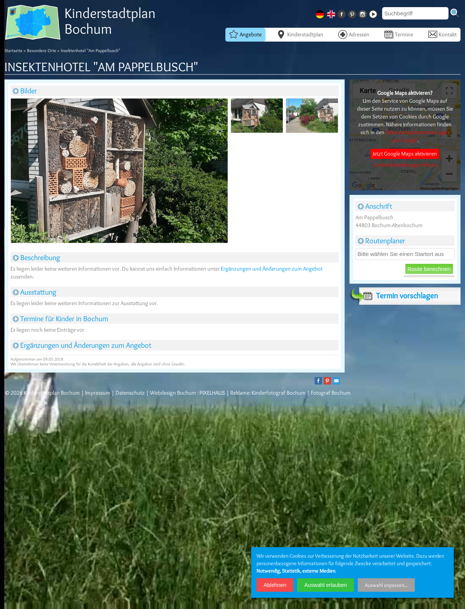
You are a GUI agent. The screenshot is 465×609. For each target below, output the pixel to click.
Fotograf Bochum (331, 392)
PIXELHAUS (212, 392)
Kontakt (442, 34)
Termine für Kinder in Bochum (60, 318)
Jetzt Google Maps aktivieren (405, 153)
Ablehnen (275, 585)
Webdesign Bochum (173, 392)
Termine (398, 34)
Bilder (25, 90)
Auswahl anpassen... (386, 585)
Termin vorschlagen (398, 296)
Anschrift (375, 206)
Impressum (97, 392)
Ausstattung (34, 291)
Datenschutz (130, 392)
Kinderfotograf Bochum (279, 392)
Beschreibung (36, 257)
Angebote (245, 34)
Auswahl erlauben (325, 585)
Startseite (13, 50)
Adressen (353, 34)
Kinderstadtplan (300, 34)
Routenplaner (381, 240)
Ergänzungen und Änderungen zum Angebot (271, 268)
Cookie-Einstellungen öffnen (405, 165)
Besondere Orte (41, 50)
